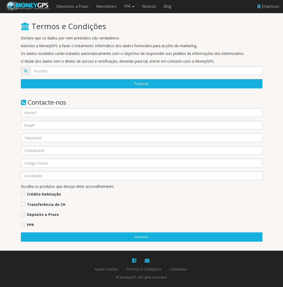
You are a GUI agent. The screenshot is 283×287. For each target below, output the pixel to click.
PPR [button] (129, 6)
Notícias (149, 6)
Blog (167, 6)
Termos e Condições (143, 269)
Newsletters (106, 6)
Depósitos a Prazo (73, 6)
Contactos (178, 269)
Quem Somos (106, 269)
